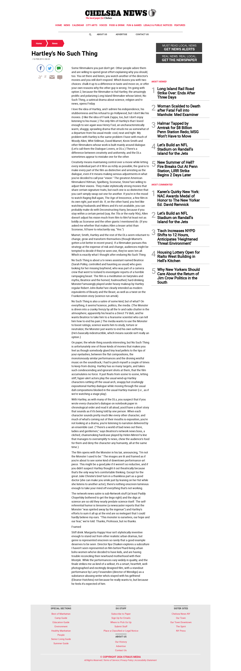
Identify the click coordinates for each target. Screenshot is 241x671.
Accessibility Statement (146, 660)
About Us (102, 34)
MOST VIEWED (158, 81)
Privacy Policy (126, 660)
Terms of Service (111, 660)
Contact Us (142, 34)
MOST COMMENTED (161, 184)
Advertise (121, 34)
